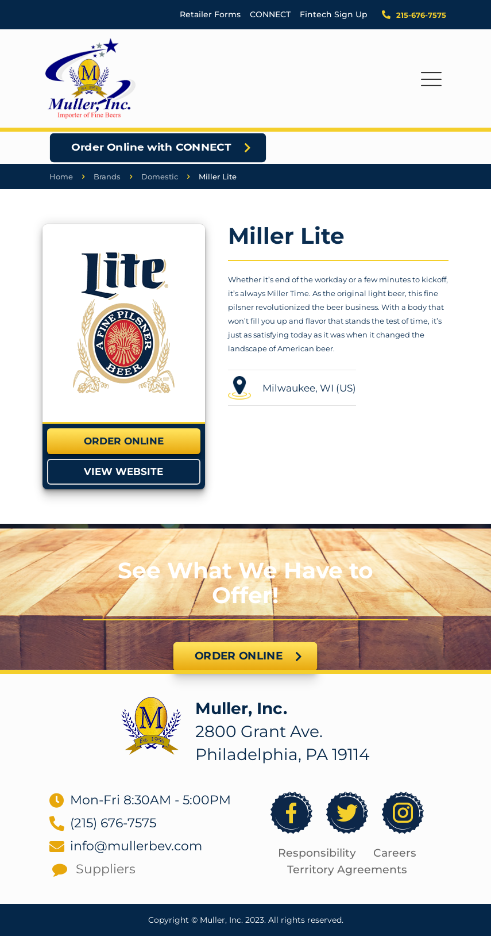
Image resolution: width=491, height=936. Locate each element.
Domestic (159, 176)
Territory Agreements (347, 869)
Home (61, 176)
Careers (394, 853)
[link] (124, 322)
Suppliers (106, 869)
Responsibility (317, 853)
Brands (107, 176)
